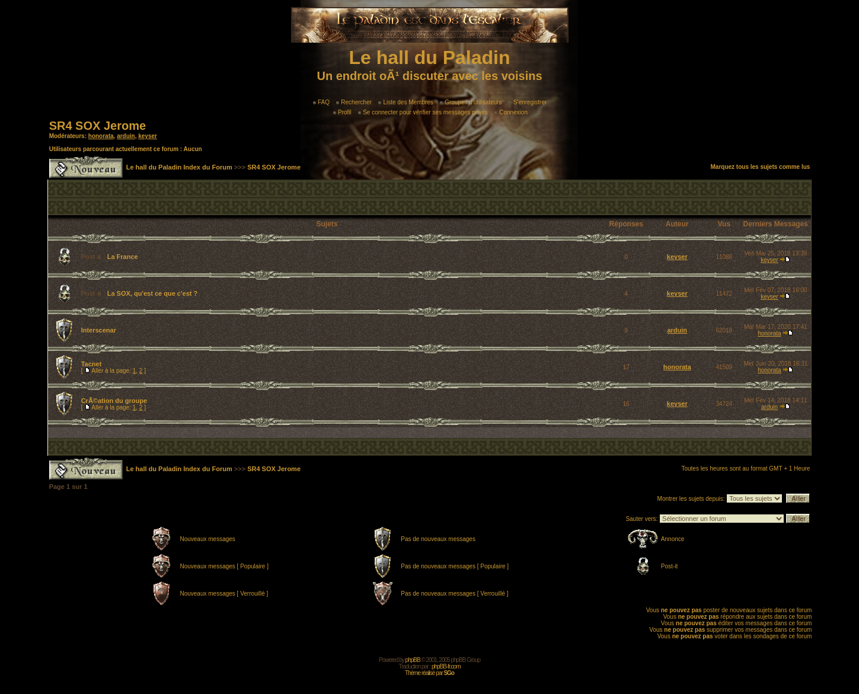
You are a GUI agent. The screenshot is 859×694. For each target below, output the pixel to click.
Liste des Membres (405, 102)
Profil (342, 112)
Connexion (511, 112)
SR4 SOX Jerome (97, 125)
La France (122, 256)
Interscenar (98, 330)
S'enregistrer (528, 102)
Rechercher (354, 102)
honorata (101, 136)
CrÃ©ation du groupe (114, 400)
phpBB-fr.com (446, 666)
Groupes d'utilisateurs (471, 102)
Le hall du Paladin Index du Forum (179, 167)
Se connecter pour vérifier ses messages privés (423, 112)
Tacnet (91, 363)
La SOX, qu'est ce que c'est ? (152, 293)
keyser (147, 136)
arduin (126, 136)
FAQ (321, 102)
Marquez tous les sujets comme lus (760, 167)
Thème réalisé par (429, 673)
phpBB (412, 660)
